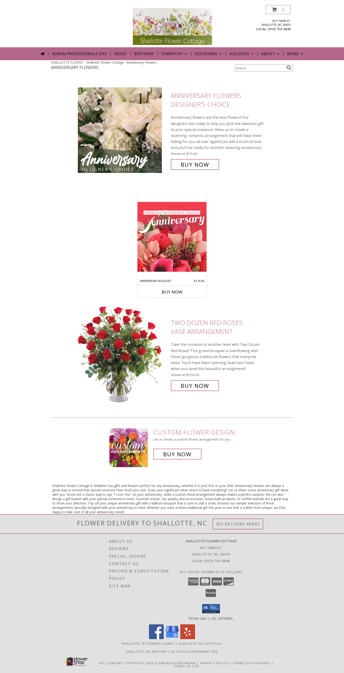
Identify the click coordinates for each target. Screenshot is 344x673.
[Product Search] (259, 68)
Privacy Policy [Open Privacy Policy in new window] (214, 663)
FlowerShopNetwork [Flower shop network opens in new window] (175, 663)
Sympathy (175, 53)
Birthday (144, 53)
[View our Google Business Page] (172, 637)
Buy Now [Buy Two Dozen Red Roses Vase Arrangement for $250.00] (195, 385)
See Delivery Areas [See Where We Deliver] (238, 524)
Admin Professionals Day (79, 53)
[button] (278, 9)
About (270, 53)
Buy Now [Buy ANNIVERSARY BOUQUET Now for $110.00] (172, 292)
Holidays (242, 53)
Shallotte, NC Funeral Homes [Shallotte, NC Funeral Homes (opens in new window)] (148, 643)
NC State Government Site (194, 651)
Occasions (209, 53)
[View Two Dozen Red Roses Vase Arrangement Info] (123, 354)
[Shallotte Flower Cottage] (172, 26)
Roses (120, 53)
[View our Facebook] (156, 637)
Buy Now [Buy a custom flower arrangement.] (177, 454)
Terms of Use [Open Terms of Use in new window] (186, 666)
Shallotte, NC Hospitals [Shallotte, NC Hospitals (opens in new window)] (200, 643)
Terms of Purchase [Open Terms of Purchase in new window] (251, 663)
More (295, 53)
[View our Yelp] (187, 637)
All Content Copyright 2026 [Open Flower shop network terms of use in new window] (126, 663)
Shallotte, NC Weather (146, 651)
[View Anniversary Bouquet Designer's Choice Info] (172, 237)
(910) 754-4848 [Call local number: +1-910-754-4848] (279, 29)
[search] (289, 67)
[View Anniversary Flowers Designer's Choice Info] (123, 130)
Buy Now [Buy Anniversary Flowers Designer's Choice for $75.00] (195, 164)
